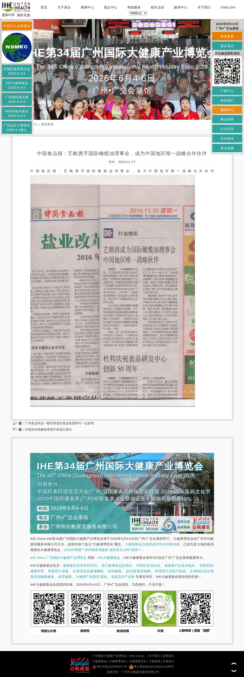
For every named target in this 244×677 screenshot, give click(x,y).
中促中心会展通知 (16, 26)
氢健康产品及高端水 (179, 565)
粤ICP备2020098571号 (110, 666)
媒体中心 (180, 7)
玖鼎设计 (168, 661)
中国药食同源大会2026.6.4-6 (16, 71)
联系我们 (168, 656)
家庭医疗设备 (58, 571)
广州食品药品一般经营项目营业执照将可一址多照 (59, 423)
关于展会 (64, 7)
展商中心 (87, 7)
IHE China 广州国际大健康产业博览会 (58, 558)
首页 (44, 7)
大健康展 (154, 661)
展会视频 (227, 148)
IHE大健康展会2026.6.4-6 (16, 85)
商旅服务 (134, 7)
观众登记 (227, 46)
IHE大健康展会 (109, 558)
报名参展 (227, 36)
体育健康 (64, 577)
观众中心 (110, 7)
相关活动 (157, 7)
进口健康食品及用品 (116, 565)
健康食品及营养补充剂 (80, 565)
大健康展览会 (137, 661)
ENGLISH (228, 7)
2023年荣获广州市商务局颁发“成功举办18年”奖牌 (101, 550)
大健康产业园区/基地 (91, 577)
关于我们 (204, 7)
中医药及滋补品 (148, 565)
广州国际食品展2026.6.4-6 (17, 99)
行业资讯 (227, 129)
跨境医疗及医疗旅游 (170, 571)
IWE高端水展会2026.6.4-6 (16, 113)
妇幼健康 (115, 571)
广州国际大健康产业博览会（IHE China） (119, 656)
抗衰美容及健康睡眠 (88, 571)
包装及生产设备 (123, 577)
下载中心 (227, 91)
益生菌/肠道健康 (138, 571)
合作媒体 (227, 138)
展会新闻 (47, 124)
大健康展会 (99, 661)
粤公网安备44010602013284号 (151, 666)
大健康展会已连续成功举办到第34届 (152, 544)
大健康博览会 (117, 661)
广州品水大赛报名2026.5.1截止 (16, 128)
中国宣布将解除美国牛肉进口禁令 (48, 429)
